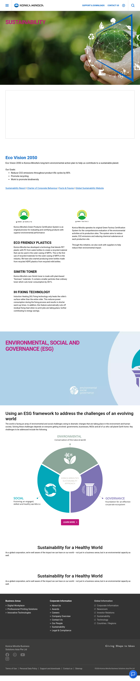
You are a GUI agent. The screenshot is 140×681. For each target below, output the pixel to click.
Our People (57, 623)
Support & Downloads (93, 5)
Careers (55, 612)
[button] (70, 457)
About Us (56, 605)
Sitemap (78, 668)
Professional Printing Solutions (22, 609)
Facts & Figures (66, 188)
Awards (55, 609)
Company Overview (61, 616)
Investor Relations (105, 612)
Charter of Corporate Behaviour (42, 188)
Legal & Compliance (61, 630)
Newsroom (102, 609)
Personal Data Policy (28, 668)
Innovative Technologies (19, 612)
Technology (102, 619)
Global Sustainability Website (90, 188)
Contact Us (57, 619)
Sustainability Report (15, 188)
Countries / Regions (106, 623)
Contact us (113, 5)
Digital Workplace (16, 605)
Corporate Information (108, 605)
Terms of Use (11, 668)
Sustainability (58, 627)
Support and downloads (50, 668)
